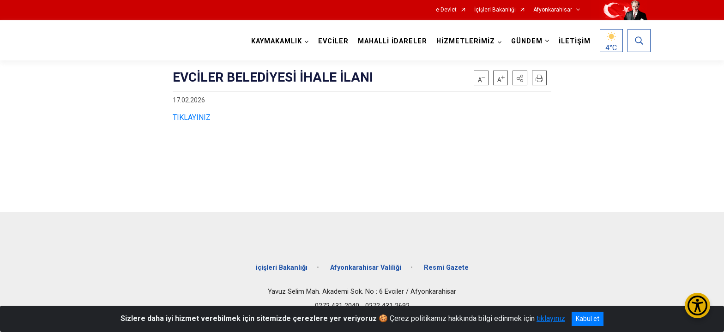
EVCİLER (332, 41)
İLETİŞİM (574, 41)
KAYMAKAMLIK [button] (275, 41)
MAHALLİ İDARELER (391, 41)
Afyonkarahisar (552, 10)
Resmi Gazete (446, 264)
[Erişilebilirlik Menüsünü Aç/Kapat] (697, 305)
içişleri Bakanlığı (282, 264)
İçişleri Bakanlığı (495, 10)
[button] (520, 78)
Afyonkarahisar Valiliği (365, 264)
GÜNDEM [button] (526, 41)
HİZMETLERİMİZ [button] (464, 41)
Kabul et (587, 318)
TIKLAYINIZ (192, 117)
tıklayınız (551, 318)
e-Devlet (446, 10)
